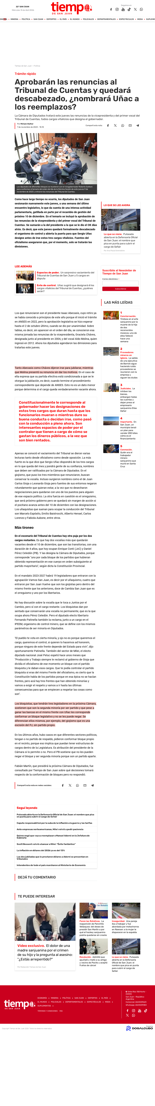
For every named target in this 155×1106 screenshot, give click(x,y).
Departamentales (106, 19)
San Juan (38, 19)
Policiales (88, 19)
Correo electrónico (110, 279)
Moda (140, 19)
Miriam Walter (27, 124)
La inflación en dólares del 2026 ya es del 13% (41, 850)
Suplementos (44, 1006)
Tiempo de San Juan (23, 66)
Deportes (51, 19)
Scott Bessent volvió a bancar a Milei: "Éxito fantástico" (46, 844)
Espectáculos (126, 19)
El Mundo (75, 19)
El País (63, 19)
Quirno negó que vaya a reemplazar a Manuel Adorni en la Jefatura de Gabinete (53, 836)
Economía (42, 998)
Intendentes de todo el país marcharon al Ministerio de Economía (51, 865)
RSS (61, 1011)
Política (26, 19)
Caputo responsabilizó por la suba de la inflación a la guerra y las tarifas (54, 823)
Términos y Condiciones (48, 1011)
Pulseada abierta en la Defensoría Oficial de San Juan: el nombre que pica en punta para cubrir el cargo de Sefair (55, 815)
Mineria (14, 19)
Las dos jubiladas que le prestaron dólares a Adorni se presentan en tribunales (52, 857)
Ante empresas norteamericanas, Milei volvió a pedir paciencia (50, 829)
